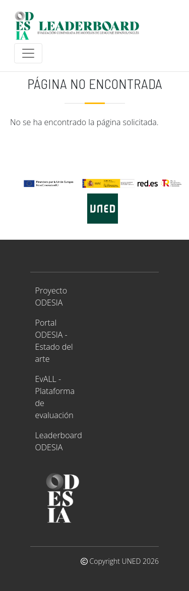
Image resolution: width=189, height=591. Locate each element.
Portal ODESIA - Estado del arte (54, 340)
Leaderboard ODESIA (58, 441)
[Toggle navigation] (28, 53)
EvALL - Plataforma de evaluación (55, 397)
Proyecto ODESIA (51, 296)
